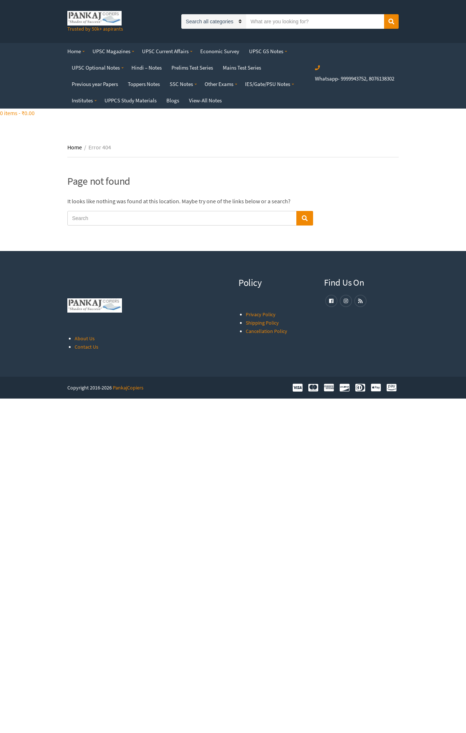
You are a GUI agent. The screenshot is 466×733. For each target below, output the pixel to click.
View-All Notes (205, 100)
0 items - (17, 113)
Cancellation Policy (266, 331)
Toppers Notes (144, 84)
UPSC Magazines (111, 51)
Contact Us (86, 347)
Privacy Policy (261, 314)
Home (74, 51)
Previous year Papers (95, 84)
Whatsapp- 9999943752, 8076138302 (354, 78)
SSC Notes (181, 84)
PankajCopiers (128, 387)
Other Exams (219, 84)
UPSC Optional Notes (96, 67)
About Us (85, 338)
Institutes (82, 100)
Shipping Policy (262, 323)
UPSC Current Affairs (165, 51)
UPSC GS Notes (266, 51)
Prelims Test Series (192, 67)
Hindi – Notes (146, 67)
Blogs (172, 100)
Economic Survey (219, 51)
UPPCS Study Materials (130, 100)
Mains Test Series (242, 67)
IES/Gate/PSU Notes (267, 84)
